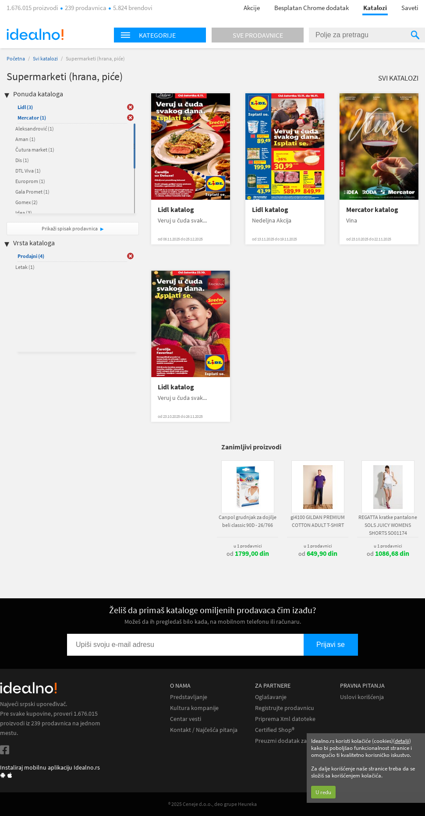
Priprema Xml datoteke (285, 719)
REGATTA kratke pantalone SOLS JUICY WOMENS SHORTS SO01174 (387, 525)
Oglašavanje (271, 697)
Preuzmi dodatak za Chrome (292, 741)
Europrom (30, 181)
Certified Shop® (274, 730)
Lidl (25, 107)
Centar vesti (185, 719)
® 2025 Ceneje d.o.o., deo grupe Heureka (212, 804)
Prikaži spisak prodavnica (70, 228)
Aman (25, 139)
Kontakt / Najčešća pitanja (203, 730)
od (248, 554)
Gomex (26, 202)
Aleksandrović (34, 128)
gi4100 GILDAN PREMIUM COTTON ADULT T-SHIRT (317, 521)
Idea (23, 212)
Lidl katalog (176, 209)
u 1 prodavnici (248, 546)
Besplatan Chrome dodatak (311, 8)
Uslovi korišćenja (362, 697)
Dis (22, 160)
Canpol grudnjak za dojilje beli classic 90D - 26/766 (247, 521)
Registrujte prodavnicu (284, 708)
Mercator (32, 117)
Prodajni (31, 256)
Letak (25, 267)
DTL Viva (28, 170)
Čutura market (34, 149)
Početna (16, 58)
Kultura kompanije (194, 708)
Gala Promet (32, 191)
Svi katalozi (45, 58)
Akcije (252, 8)
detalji (402, 741)
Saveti (409, 8)
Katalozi (375, 8)
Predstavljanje (188, 697)
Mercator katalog (372, 209)
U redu (323, 792)
